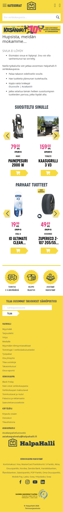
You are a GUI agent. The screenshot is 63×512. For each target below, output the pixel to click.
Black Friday (8, 381)
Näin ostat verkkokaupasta (15, 385)
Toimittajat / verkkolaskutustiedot (18, 349)
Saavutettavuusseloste (13, 402)
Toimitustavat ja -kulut (13, 394)
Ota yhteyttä (8, 358)
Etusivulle (14, 86)
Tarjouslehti (7, 333)
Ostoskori (7, 417)
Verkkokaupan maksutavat (15, 390)
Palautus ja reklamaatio (13, 398)
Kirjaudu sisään (9, 413)
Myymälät (7, 329)
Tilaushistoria (8, 422)
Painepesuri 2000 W (18, 162)
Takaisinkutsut (9, 366)
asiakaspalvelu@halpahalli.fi (19, 436)
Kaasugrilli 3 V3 (48, 162)
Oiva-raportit (8, 370)
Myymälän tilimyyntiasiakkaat (16, 345)
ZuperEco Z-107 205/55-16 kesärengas (48, 244)
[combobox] (31, 17)
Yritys (5, 337)
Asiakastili (27, 86)
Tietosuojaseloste (32, 508)
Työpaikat (7, 353)
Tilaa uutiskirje (9, 362)
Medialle (6, 341)
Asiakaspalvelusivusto (14, 432)
